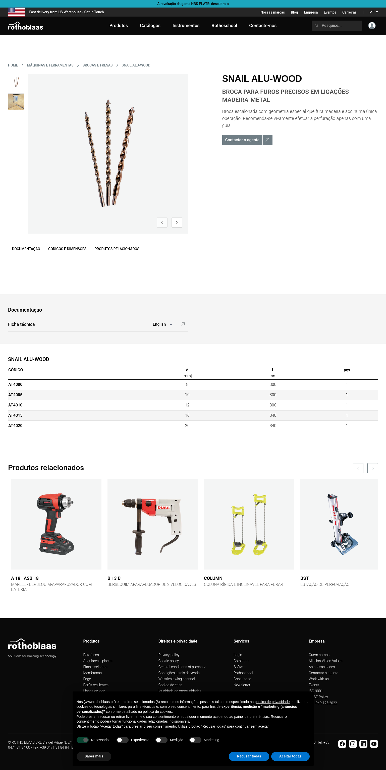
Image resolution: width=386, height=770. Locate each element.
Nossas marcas (272, 12)
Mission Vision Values (326, 661)
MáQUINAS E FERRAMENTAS (50, 65)
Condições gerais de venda (179, 673)
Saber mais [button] (94, 756)
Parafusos (91, 655)
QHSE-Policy (318, 697)
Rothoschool (243, 673)
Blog (294, 12)
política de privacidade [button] (272, 702)
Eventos (330, 12)
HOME (13, 65)
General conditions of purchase (182, 667)
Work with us (319, 679)
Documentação (26, 249)
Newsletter (242, 685)
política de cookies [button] (157, 712)
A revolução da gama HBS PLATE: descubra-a (193, 4)
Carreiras (349, 12)
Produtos (118, 25)
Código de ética (170, 685)
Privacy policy (169, 655)
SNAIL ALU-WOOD (136, 65)
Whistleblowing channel (176, 679)
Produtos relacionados (116, 249)
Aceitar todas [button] (290, 756)
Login (238, 655)
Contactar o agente (323, 673)
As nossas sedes (322, 667)
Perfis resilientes (95, 685)
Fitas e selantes (95, 667)
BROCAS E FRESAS (98, 65)
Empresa (311, 12)
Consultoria (242, 679)
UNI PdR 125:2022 (323, 703)
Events (314, 685)
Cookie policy (168, 661)
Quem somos (319, 655)
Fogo (87, 679)
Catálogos (241, 661)
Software (240, 667)
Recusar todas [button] (249, 756)
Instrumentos (186, 25)
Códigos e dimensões (67, 249)
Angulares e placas (97, 661)
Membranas (92, 673)
